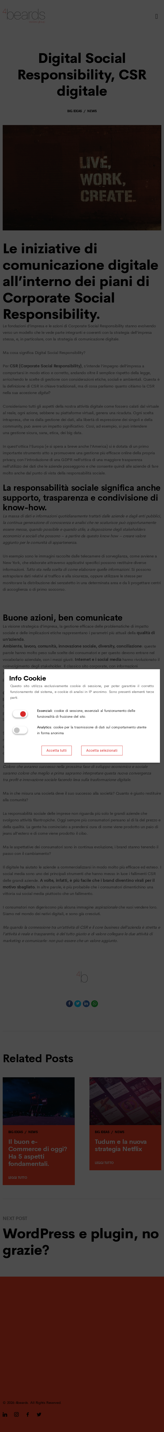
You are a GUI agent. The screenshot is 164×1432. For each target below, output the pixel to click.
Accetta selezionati (102, 751)
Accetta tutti (56, 751)
